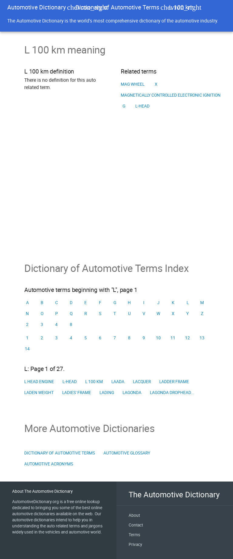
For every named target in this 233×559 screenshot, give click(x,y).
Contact (136, 525)
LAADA (117, 381)
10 (158, 338)
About (134, 515)
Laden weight (39, 392)
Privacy (135, 544)
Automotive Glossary (126, 453)
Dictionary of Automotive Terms (117, 7)
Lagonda (132, 392)
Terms (134, 534)
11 (173, 338)
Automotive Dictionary (36, 7)
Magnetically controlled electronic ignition (171, 95)
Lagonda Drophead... (172, 392)
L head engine (39, 381)
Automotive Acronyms (48, 464)
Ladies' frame (76, 392)
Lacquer (142, 381)
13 (202, 338)
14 (27, 349)
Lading (107, 392)
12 (187, 338)
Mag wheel (132, 84)
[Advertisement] (116, 195)
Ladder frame (174, 381)
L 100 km (94, 381)
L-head (142, 106)
